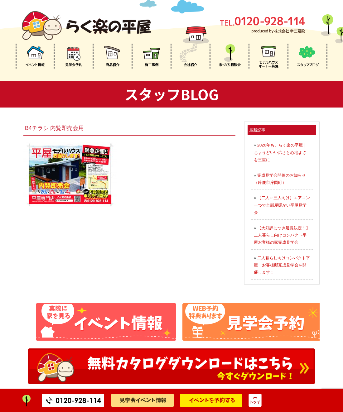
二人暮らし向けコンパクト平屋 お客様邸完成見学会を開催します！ (282, 265)
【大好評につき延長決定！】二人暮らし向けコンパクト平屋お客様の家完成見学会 (282, 235)
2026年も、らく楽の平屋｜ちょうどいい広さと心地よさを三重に (280, 152)
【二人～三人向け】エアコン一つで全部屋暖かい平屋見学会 (282, 205)
